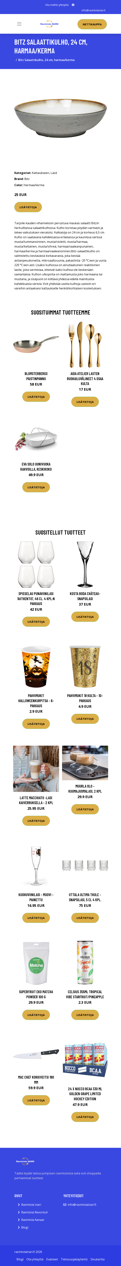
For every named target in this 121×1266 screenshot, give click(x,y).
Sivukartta (97, 1259)
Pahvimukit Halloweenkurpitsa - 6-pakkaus (36, 700)
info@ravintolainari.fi (93, 10)
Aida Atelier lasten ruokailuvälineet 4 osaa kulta (85, 378)
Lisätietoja (28, 207)
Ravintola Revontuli (34, 1212)
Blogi (24, 1227)
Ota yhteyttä (34, 1259)
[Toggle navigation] (19, 23)
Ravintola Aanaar (32, 1220)
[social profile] (73, 4)
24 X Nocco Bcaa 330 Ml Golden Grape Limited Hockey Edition (85, 1093)
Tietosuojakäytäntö (74, 1259)
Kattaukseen (40, 173)
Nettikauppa (92, 24)
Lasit (54, 173)
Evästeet (52, 1259)
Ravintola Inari (31, 1205)
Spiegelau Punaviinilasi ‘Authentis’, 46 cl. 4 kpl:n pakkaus (36, 598)
